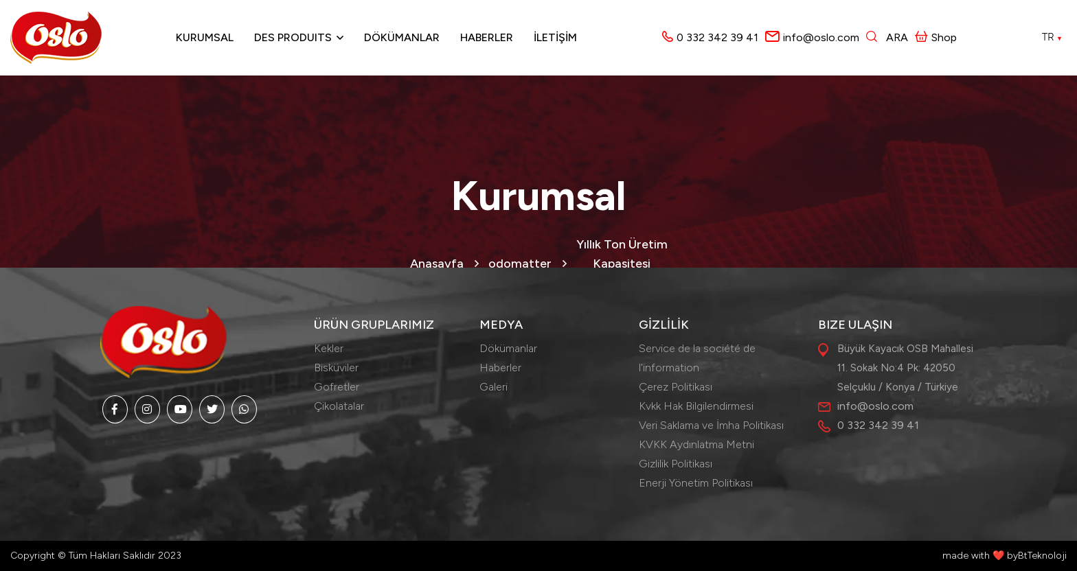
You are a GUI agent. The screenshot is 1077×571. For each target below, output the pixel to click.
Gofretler (336, 386)
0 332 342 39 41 (717, 37)
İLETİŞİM (555, 37)
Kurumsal (205, 37)
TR (1052, 37)
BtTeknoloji (1042, 555)
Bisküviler (336, 367)
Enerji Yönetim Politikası (696, 482)
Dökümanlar (402, 37)
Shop (936, 37)
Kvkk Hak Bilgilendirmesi (696, 405)
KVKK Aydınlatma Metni (696, 444)
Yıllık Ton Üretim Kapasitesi (622, 254)
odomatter (520, 263)
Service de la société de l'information (697, 358)
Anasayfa (437, 263)
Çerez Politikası (675, 386)
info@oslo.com (821, 37)
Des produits (293, 37)
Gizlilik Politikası (675, 463)
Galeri (493, 386)
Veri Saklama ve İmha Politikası (711, 425)
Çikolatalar (339, 405)
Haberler (486, 37)
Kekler (328, 348)
